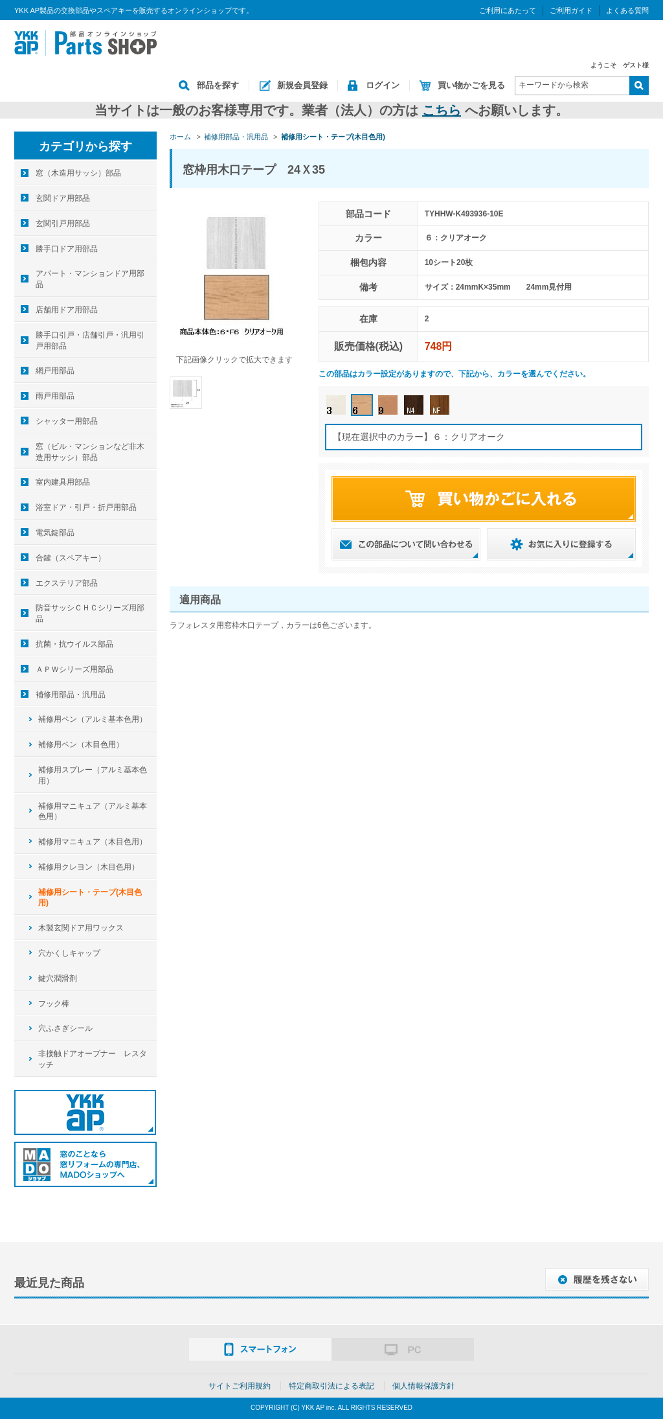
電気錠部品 (55, 532)
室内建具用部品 (63, 482)
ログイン (382, 85)
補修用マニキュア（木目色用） (92, 841)
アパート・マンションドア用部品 (90, 279)
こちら (441, 110)
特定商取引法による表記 (331, 1385)
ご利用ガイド (571, 10)
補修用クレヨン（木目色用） (88, 866)
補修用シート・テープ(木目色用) (90, 898)
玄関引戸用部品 (63, 223)
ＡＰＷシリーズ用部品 (74, 669)
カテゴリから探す (85, 146)
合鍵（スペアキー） (71, 557)
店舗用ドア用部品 (67, 309)
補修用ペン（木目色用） (81, 744)
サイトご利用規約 (239, 1385)
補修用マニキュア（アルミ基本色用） (92, 812)
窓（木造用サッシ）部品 (78, 173)
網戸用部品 (55, 370)
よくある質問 (627, 10)
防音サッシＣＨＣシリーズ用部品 (90, 613)
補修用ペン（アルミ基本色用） (92, 719)
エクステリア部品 (67, 583)
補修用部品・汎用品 (71, 694)
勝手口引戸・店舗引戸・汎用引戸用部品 (90, 340)
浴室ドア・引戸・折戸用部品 (86, 507)
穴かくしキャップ (69, 953)
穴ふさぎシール (65, 1028)
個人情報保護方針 (423, 1385)
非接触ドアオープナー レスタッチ (92, 1059)
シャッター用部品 (67, 421)
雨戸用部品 (55, 395)
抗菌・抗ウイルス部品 (74, 644)
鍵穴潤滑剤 (57, 978)
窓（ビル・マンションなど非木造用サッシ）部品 (90, 452)
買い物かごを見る (471, 85)
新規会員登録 (302, 85)
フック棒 (53, 1003)
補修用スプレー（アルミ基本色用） (92, 775)
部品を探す (218, 85)
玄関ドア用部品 (63, 198)
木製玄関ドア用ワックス (81, 927)
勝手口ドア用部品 (67, 248)
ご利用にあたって (507, 10)
